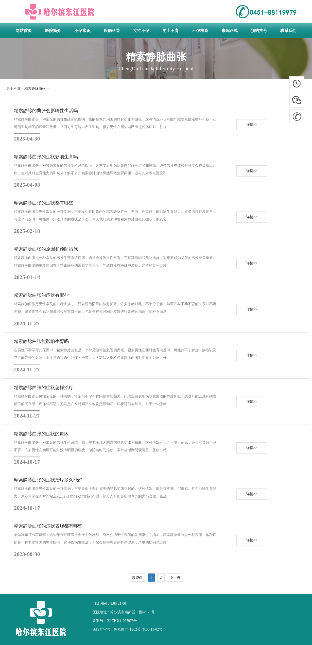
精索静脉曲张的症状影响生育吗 (46, 156)
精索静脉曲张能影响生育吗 (41, 341)
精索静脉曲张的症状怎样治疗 (43, 387)
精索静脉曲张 (35, 89)
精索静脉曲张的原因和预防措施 (46, 249)
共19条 (137, 577)
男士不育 (13, 89)
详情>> (251, 125)
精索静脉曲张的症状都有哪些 (43, 202)
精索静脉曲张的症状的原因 (41, 433)
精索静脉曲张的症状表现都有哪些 (48, 526)
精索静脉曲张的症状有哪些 (41, 295)
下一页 (175, 577)
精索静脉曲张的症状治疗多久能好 (48, 479)
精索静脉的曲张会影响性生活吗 (46, 110)
